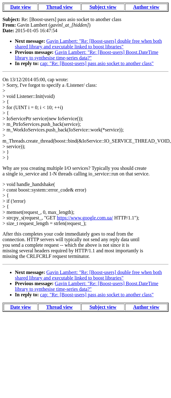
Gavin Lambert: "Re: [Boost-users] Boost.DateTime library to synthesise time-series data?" (86, 55)
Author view (146, 7)
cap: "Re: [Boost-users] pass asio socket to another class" (97, 63)
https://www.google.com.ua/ (85, 217)
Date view (20, 7)
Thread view (59, 7)
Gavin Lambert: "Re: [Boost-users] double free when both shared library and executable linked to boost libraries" (88, 43)
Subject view (102, 7)
